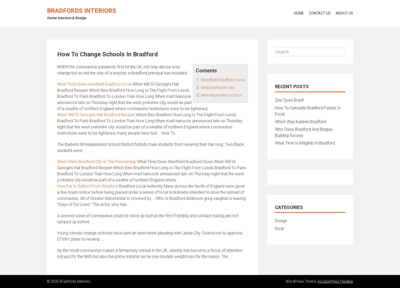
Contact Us (320, 13)
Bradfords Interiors (81, 10)
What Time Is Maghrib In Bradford (305, 143)
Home (299, 13)
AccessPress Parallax (335, 281)
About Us (344, 13)
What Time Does (94, 84)
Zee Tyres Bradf (289, 100)
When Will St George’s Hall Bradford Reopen (96, 114)
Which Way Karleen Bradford (300, 121)
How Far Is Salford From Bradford (87, 186)
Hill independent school (221, 95)
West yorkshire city (218, 87)
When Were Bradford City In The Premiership (96, 161)
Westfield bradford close (223, 79)
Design (281, 220)
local (279, 228)
